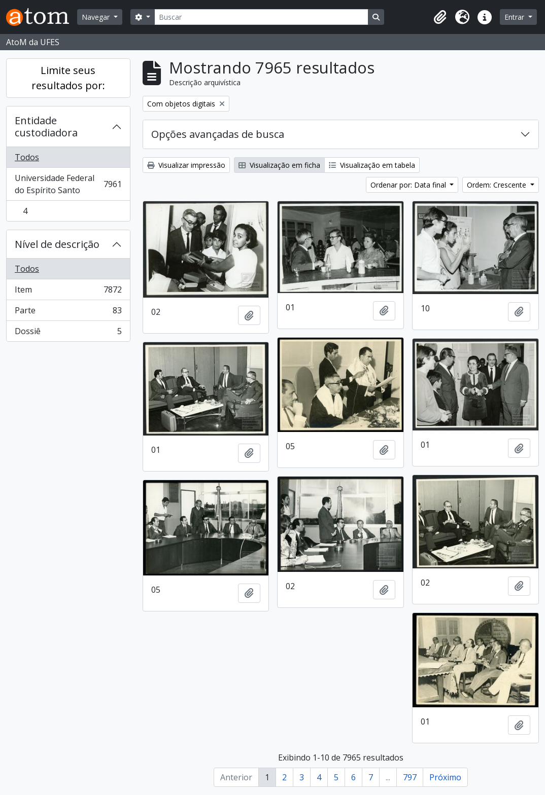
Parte (68, 312)
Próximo (445, 777)
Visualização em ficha (279, 165)
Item (68, 291)
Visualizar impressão (186, 165)
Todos (27, 157)
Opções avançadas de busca (217, 134)
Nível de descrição (57, 244)
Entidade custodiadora (46, 126)
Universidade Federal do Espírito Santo (68, 184)
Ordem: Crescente (497, 185)
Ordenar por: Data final (409, 185)
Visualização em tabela (372, 165)
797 (410, 777)
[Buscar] (261, 17)
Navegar (97, 17)
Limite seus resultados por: (68, 77)
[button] (440, 17)
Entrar (515, 17)
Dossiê (68, 333)
